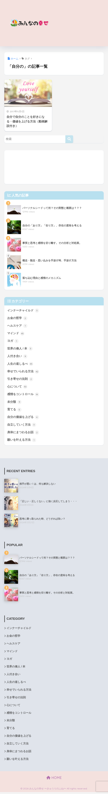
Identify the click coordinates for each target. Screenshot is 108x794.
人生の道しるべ (20, 364)
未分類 (14, 403)
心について (17, 387)
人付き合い (17, 357)
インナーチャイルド (23, 311)
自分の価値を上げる (23, 418)
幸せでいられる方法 (23, 372)
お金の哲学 (17, 318)
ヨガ (13, 341)
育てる (14, 410)
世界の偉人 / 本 (20, 349)
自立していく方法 (21, 426)
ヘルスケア (17, 326)
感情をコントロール (23, 395)
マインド (15, 334)
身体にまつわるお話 (23, 433)
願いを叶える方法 (21, 441)
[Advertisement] (79, 23)
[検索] (69, 139)
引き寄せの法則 (20, 380)
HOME (54, 779)
